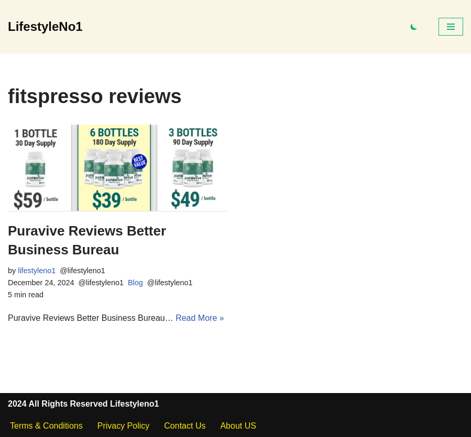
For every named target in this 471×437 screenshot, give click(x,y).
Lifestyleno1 (134, 403)
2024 (17, 403)
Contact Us (184, 425)
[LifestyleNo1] (45, 27)
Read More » (200, 317)
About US (238, 425)
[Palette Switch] (414, 27)
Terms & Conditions (46, 425)
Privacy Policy (123, 425)
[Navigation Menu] (451, 27)
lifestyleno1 (37, 270)
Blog (135, 282)
